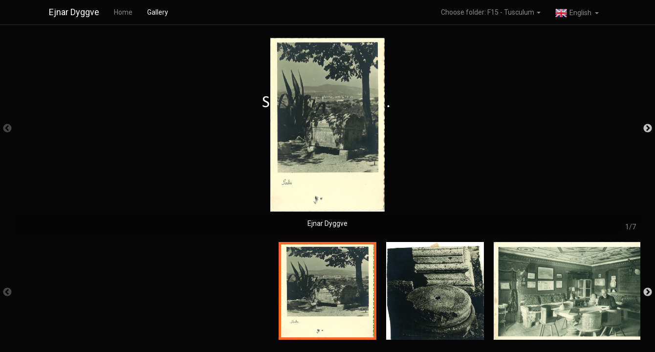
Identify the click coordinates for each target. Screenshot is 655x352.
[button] (577, 12)
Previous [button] (7, 128)
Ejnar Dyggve (74, 12)
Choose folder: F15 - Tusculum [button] (491, 12)
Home (123, 12)
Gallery (157, 12)
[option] (327, 133)
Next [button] (648, 128)
